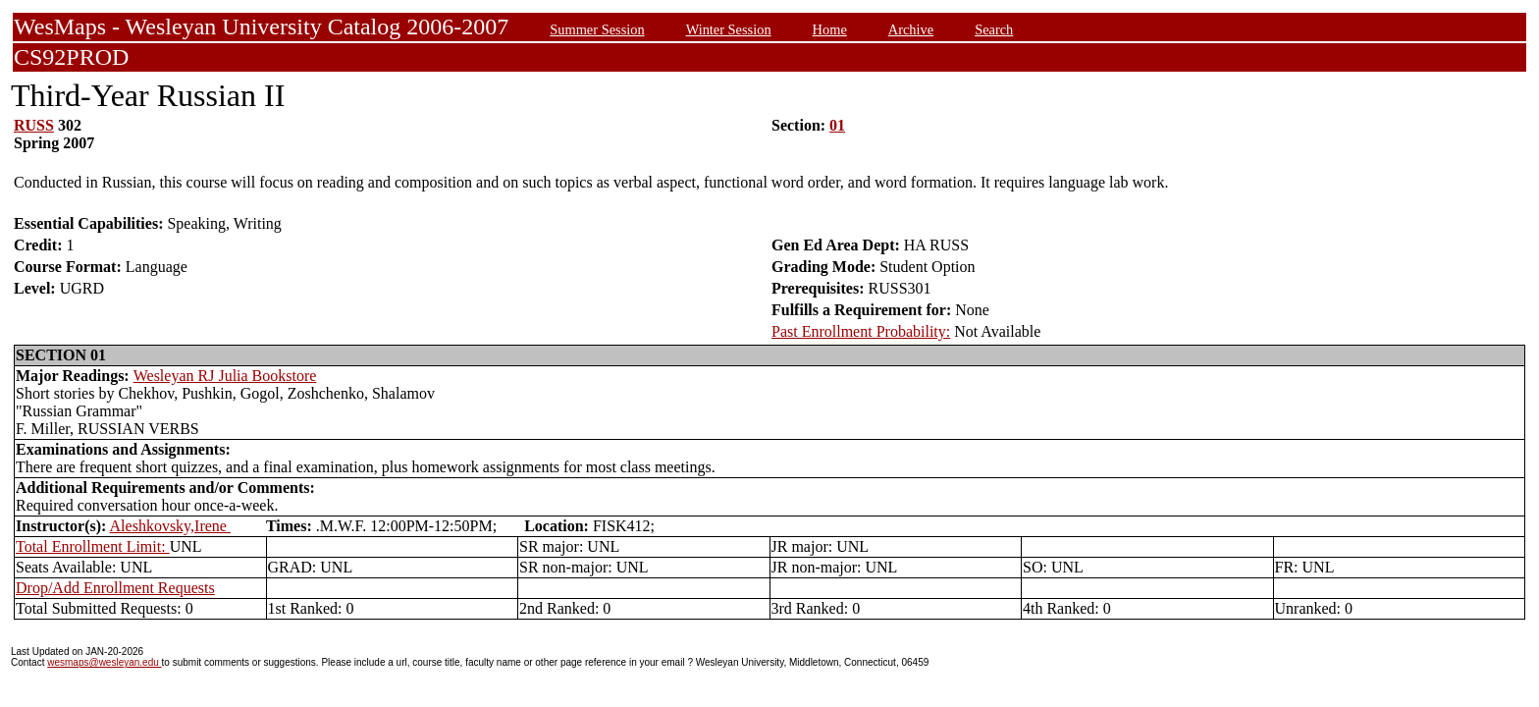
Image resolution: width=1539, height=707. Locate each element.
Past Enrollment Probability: (860, 331)
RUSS (34, 125)
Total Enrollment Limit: (93, 546)
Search (994, 29)
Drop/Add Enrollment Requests (115, 587)
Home (830, 29)
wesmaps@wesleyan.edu (104, 662)
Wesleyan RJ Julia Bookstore (225, 375)
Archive (910, 29)
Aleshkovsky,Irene (170, 525)
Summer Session (597, 29)
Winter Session (728, 29)
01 (837, 125)
